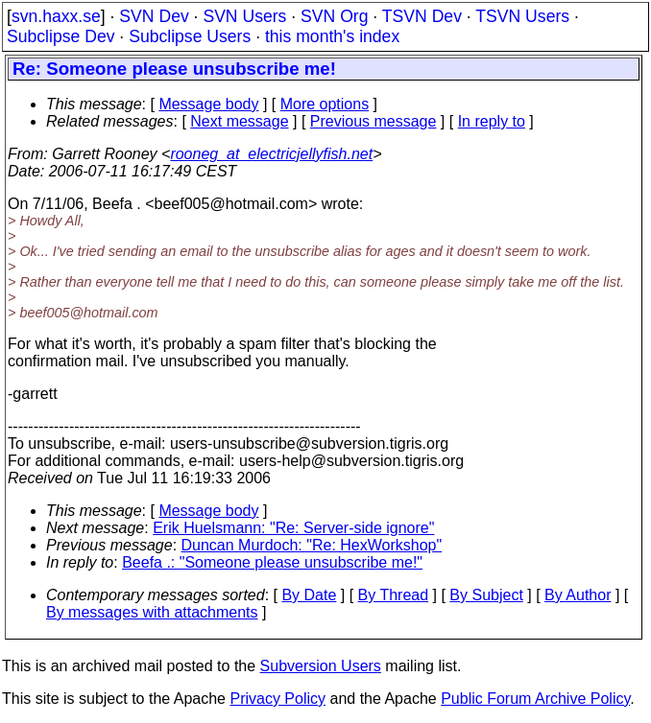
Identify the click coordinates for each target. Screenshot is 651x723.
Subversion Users (320, 666)
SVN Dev (153, 16)
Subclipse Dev (60, 36)
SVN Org (334, 16)
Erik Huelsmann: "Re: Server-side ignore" (293, 528)
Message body (208, 104)
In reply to (491, 121)
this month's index (332, 36)
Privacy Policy (277, 698)
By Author (577, 595)
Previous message (373, 121)
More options (325, 104)
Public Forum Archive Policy (535, 698)
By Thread (393, 595)
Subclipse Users (190, 36)
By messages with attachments (152, 612)
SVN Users (244, 16)
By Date (308, 595)
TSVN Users (522, 16)
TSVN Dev (422, 16)
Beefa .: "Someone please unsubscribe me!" (272, 562)
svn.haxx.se (56, 16)
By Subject (485, 595)
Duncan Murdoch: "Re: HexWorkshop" (312, 545)
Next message (239, 121)
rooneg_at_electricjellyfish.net (271, 154)
